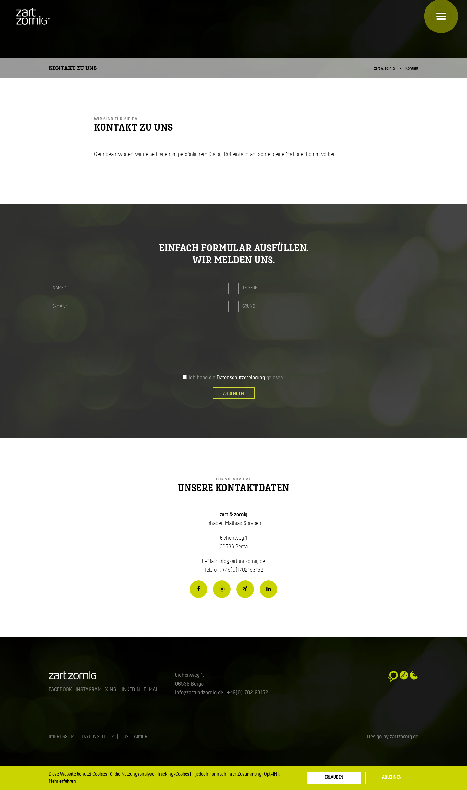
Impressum (62, 737)
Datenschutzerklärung (241, 378)
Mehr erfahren (62, 781)
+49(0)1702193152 (247, 693)
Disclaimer (134, 737)
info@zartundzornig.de (241, 561)
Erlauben (334, 777)
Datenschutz (98, 737)
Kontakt (411, 69)
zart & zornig (384, 69)
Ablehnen (391, 777)
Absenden (233, 393)
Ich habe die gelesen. (236, 378)
